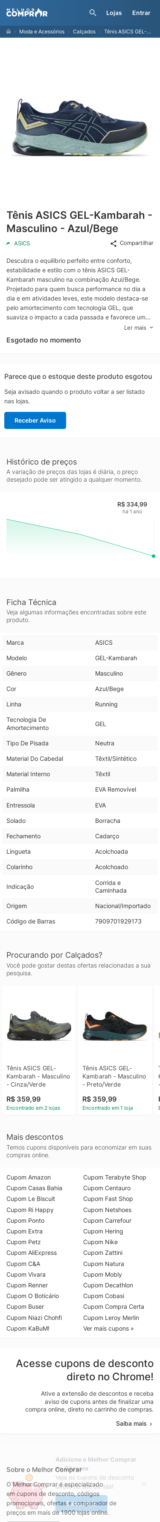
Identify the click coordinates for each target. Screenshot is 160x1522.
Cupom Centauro (107, 1187)
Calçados (84, 31)
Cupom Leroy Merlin (111, 1317)
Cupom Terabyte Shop (114, 1177)
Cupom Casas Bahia (34, 1187)
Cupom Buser (25, 1306)
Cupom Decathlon (108, 1285)
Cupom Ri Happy (30, 1209)
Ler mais (139, 327)
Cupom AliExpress (31, 1252)
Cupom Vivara (26, 1274)
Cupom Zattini (102, 1252)
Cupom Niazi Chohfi (34, 1317)
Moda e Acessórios (41, 31)
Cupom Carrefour (107, 1220)
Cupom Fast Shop (108, 1198)
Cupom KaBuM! (27, 1328)
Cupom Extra (24, 1231)
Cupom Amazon (28, 1177)
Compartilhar (132, 243)
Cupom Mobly (102, 1274)
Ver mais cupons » (108, 1328)
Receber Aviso (35, 420)
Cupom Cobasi (103, 1295)
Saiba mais (135, 1423)
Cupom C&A (23, 1263)
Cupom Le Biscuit (30, 1198)
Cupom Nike (100, 1241)
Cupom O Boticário (32, 1295)
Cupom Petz (23, 1241)
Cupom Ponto (25, 1220)
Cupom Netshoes (107, 1209)
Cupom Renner (27, 1285)
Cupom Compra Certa (113, 1306)
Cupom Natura (103, 1263)
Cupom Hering (103, 1231)
